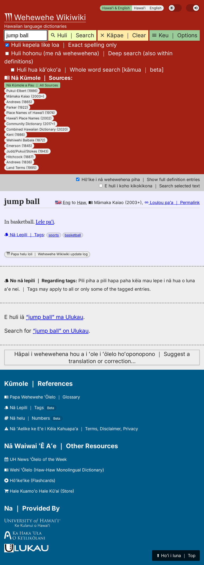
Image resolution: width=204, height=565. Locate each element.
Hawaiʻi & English (116, 8)
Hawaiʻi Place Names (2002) (29, 118)
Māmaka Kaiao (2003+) (25, 96)
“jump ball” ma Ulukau (54, 317)
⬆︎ (176, 555)
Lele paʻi (45, 222)
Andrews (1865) (19, 102)
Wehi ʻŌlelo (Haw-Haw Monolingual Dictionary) (54, 470)
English (156, 8)
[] (87, 69)
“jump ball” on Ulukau (60, 330)
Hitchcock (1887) (20, 157)
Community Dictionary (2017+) (31, 124)
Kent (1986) (15, 134)
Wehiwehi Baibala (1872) (26, 140)
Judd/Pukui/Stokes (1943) (27, 151)
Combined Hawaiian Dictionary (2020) (37, 129)
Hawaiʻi (139, 8)
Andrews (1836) (19, 162)
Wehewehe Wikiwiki (45, 17)
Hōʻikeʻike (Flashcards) (29, 480)
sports (53, 235)
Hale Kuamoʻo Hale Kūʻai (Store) (39, 491)
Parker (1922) (17, 107)
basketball (73, 235)
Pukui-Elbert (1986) (22, 91)
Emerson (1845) (19, 145)
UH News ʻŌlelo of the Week (35, 459)
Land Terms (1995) (21, 167)
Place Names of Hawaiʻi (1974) (30, 112)
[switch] (175, 8)
